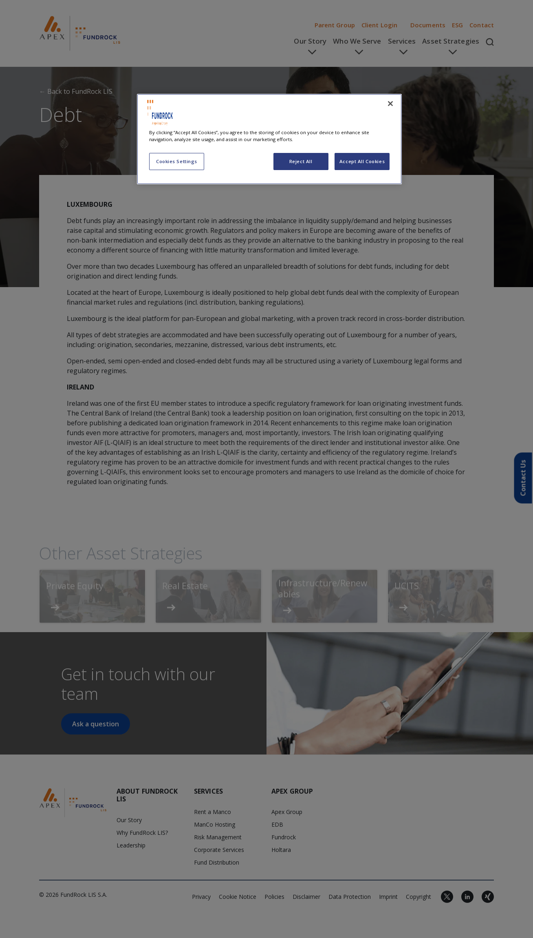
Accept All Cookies (362, 161)
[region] (269, 139)
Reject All (301, 161)
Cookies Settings (176, 161)
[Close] (390, 104)
